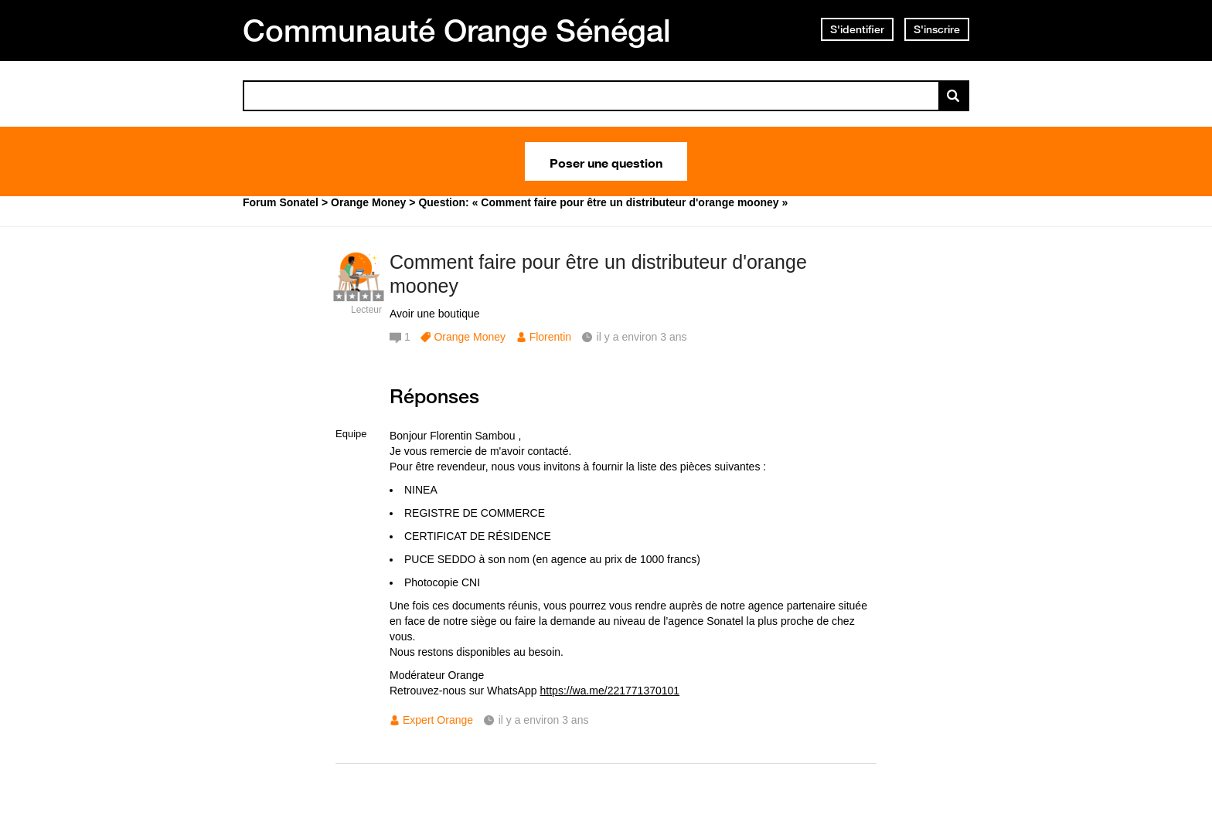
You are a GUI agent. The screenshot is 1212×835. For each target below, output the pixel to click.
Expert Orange (438, 720)
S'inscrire (937, 29)
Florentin (550, 337)
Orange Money (470, 337)
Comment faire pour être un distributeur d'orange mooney (598, 274)
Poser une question (606, 161)
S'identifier (857, 29)
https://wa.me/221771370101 (610, 690)
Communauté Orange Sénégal (457, 30)
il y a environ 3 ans (544, 720)
